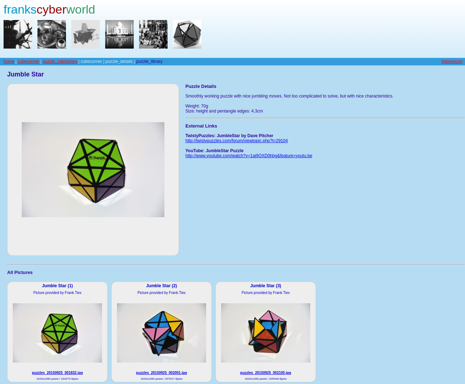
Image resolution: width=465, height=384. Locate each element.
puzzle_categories (60, 61)
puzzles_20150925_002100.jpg (265, 373)
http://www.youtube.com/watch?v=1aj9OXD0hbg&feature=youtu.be (248, 155)
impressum (452, 61)
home (9, 61)
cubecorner (28, 61)
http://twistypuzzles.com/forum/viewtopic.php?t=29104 (236, 140)
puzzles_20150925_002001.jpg (161, 373)
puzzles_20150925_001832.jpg (57, 373)
